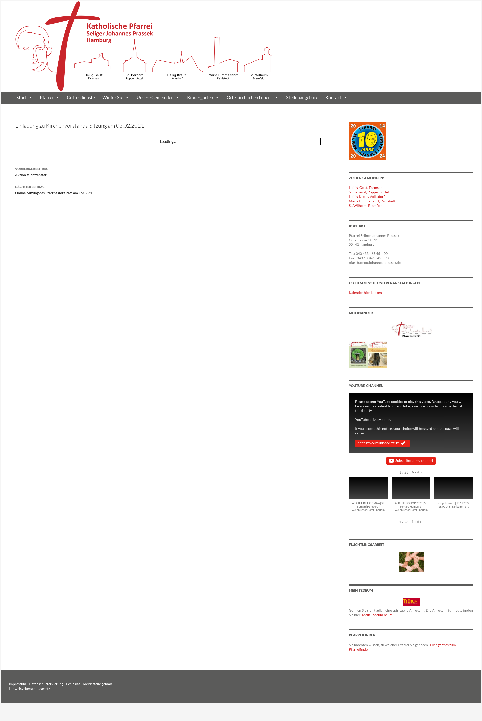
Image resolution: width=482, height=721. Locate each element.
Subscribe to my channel (411, 460)
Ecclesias (64, 684)
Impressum (16, 684)
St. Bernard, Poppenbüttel (369, 192)
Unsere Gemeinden (158, 97)
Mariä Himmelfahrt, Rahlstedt (372, 201)
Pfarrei (49, 97)
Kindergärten (203, 97)
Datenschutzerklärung (41, 684)
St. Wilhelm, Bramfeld (366, 205)
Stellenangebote (302, 97)
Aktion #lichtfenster (168, 171)
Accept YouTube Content (382, 443)
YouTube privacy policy (373, 419)
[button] (416, 472)
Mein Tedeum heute (377, 615)
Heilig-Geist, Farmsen (365, 187)
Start (24, 97)
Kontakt (336, 97)
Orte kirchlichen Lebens (253, 97)
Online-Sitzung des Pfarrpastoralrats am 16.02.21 (168, 189)
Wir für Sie (115, 97)
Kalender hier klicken (365, 292)
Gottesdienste (81, 97)
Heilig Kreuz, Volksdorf (367, 196)
